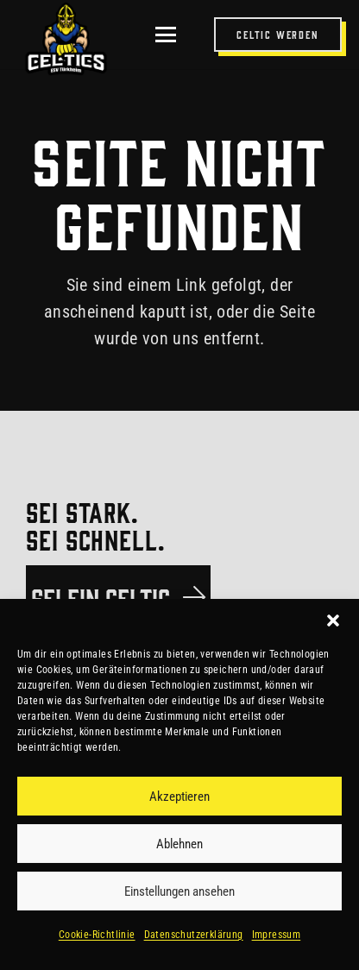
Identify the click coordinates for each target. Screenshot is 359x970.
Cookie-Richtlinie (97, 935)
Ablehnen (179, 844)
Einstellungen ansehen (179, 891)
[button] (333, 620)
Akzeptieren (179, 796)
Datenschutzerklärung (193, 935)
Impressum (276, 935)
